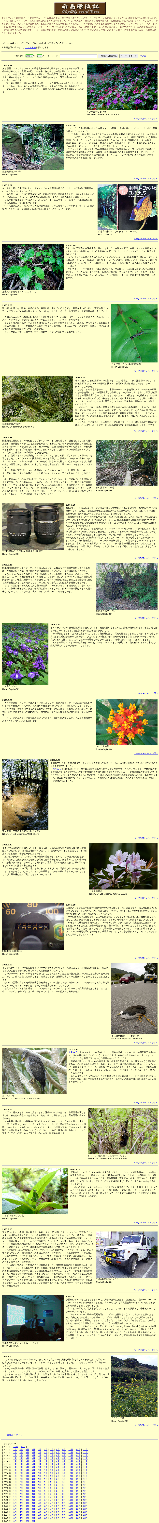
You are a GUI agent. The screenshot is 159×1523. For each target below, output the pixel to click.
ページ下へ (152, 119)
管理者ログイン (14, 1435)
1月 (15, 1449)
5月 (39, 1449)
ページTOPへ (140, 119)
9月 (64, 1449)
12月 (23, 1446)
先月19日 (73, 1052)
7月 (51, 1449)
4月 (33, 1449)
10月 (70, 1449)
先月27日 (57, 769)
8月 (57, 1449)
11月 (15, 1446)
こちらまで (30, 47)
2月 (21, 1449)
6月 (45, 1449)
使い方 (143, 56)
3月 (27, 1449)
